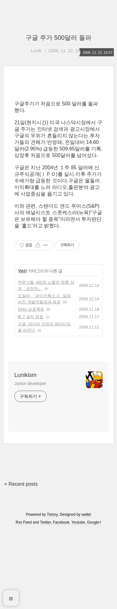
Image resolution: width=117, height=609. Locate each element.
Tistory (52, 593)
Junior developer (30, 461)
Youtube (78, 600)
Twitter (45, 600)
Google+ (94, 600)
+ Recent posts (21, 562)
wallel (86, 593)
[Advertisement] (58, 133)
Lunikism (25, 453)
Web (22, 349)
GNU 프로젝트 (31, 387)
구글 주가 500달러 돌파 (58, 37)
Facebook (61, 600)
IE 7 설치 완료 (30, 395)
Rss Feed (24, 600)
